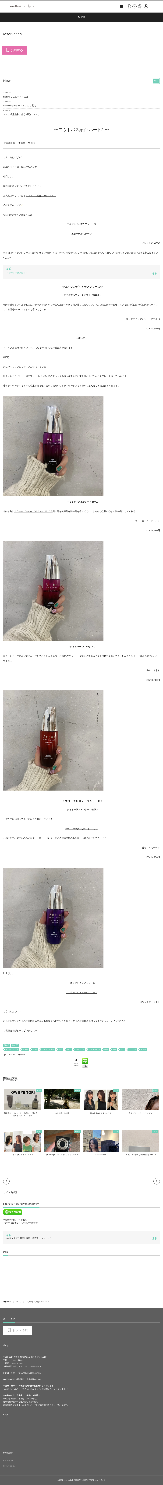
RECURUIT (8, 1460)
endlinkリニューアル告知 (15, 96)
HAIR (156, 1090)
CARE (156, 1132)
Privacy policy (9, 1466)
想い (122, 1050)
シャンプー (79, 1050)
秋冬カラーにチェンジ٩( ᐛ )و (141, 1113)
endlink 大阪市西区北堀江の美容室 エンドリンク (29, 1238)
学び (114, 1050)
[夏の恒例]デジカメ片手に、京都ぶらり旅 (62, 1155)
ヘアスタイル (94, 1050)
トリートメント (12, 1050)
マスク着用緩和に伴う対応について (21, 114)
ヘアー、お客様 (48, 1050)
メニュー (132, 1050)
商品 (106, 1050)
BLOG (6, 1045)
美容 (60, 1050)
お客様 (25, 1050)
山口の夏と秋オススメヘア (22, 1155)
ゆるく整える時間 (62, 1113)
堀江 (69, 1050)
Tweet (76, 1066)
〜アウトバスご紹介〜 (17, 273)
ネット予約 (20, 1330)
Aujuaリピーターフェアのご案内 (19, 105)
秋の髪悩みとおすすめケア (101, 1113)
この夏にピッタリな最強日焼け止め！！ (141, 1155)
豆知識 (143, 1050)
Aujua (35, 1050)
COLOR (15, 1045)
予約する (16, 50)
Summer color (101, 1155)
